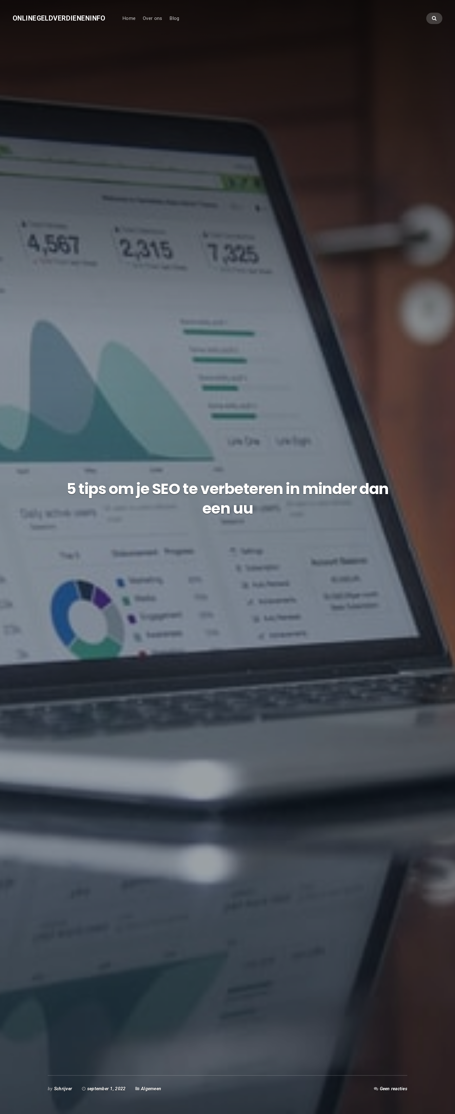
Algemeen (151, 1088)
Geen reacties (393, 1088)
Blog (174, 18)
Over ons (152, 18)
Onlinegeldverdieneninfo (59, 18)
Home (129, 18)
